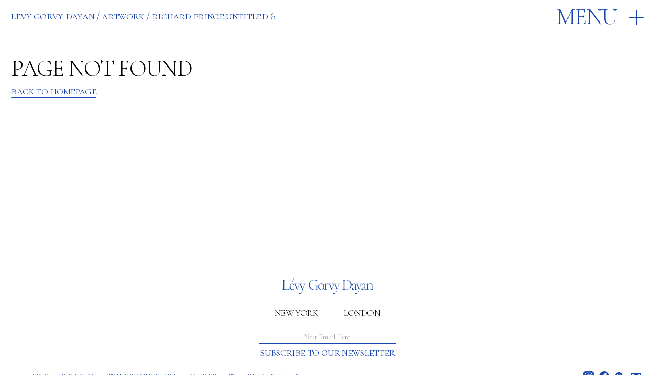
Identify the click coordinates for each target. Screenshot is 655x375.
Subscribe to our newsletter (327, 352)
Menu (586, 17)
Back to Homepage (53, 90)
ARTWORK (123, 16)
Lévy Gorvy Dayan (52, 16)
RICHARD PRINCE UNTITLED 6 (213, 16)
